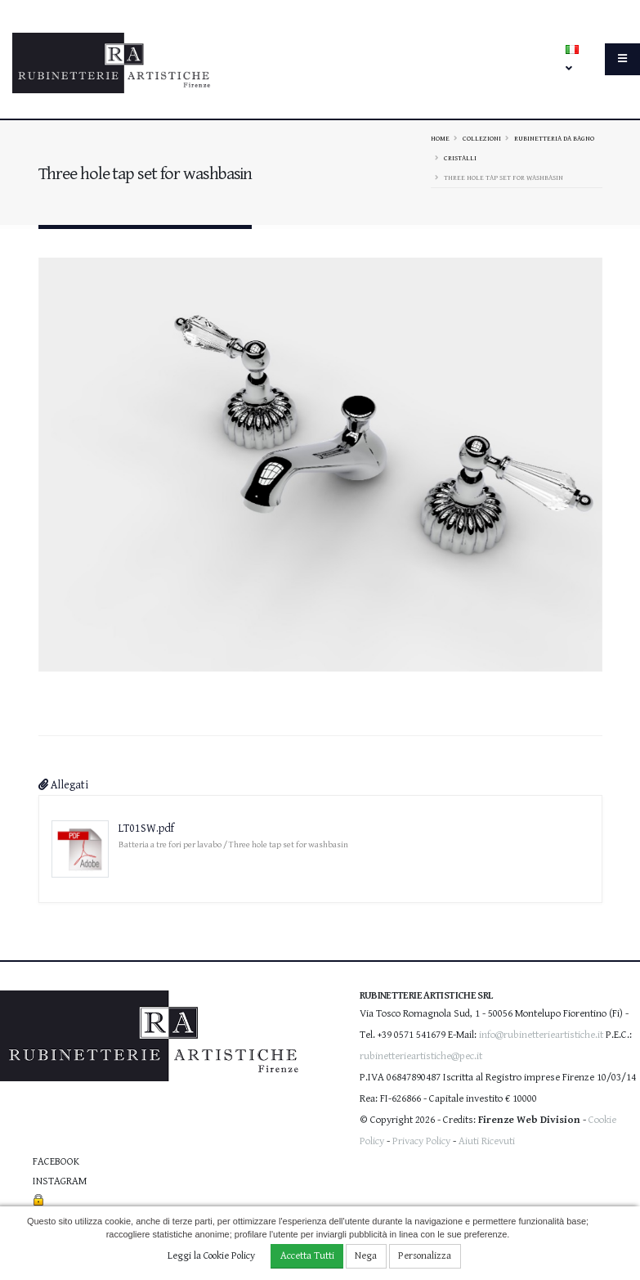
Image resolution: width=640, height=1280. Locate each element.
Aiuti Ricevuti (487, 1141)
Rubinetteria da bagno (554, 138)
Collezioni (482, 138)
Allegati (63, 785)
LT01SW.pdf (146, 828)
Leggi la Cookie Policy (211, 1256)
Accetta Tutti (307, 1256)
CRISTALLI (460, 158)
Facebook (56, 1162)
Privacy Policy (421, 1141)
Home (440, 138)
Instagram (60, 1181)
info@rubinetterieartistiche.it (541, 1035)
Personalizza (424, 1256)
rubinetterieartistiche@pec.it (421, 1056)
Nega (366, 1256)
